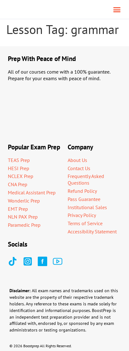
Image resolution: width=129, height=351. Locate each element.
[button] (117, 9)
